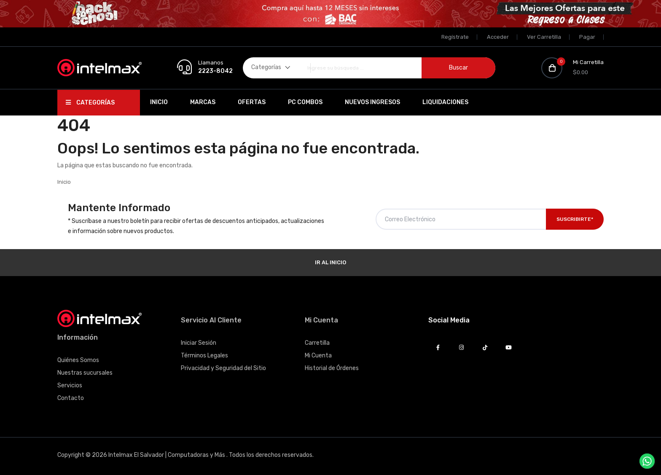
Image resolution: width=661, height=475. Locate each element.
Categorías (90, 102)
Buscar (458, 67)
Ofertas (252, 102)
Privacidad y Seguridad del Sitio (223, 368)
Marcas (202, 102)
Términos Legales (204, 355)
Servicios (69, 385)
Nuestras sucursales (85, 372)
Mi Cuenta (318, 355)
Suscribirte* (574, 219)
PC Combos (305, 102)
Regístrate (455, 37)
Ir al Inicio (330, 262)
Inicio (159, 102)
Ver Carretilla (544, 37)
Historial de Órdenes (332, 368)
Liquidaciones (445, 102)
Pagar (587, 37)
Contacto (70, 398)
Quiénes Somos (78, 360)
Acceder (498, 37)
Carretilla (317, 342)
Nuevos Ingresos (372, 102)
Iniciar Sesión (198, 342)
